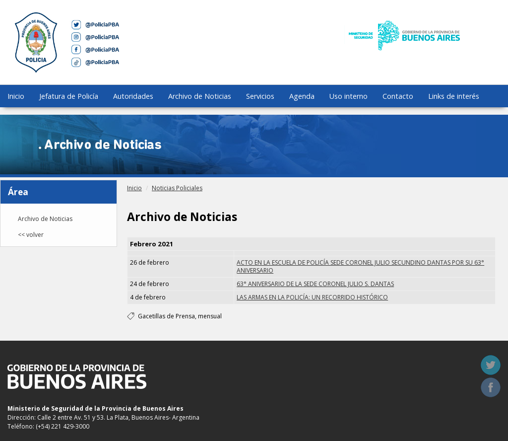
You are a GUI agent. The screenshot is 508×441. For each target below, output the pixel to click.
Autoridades (133, 96)
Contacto (397, 96)
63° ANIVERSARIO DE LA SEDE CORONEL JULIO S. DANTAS (315, 284)
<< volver (31, 235)
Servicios (260, 96)
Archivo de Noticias (199, 96)
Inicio (15, 96)
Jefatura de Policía (68, 96)
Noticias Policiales (177, 188)
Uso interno (348, 96)
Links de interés (453, 96)
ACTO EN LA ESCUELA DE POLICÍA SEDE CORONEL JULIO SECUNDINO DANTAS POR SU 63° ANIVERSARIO (360, 266)
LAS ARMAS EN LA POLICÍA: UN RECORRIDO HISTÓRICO (312, 297)
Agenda (302, 96)
